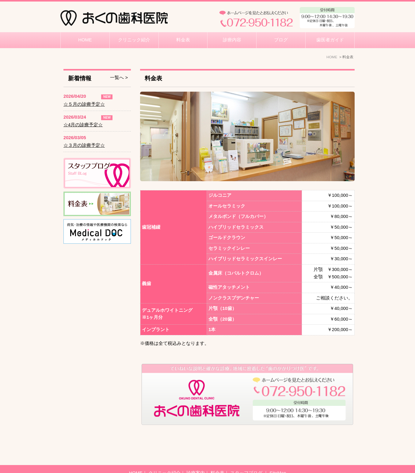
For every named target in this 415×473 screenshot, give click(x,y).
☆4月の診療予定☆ (83, 124)
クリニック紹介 (134, 39)
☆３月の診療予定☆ (84, 145)
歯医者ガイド (330, 39)
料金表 (183, 39)
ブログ (281, 39)
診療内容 (232, 39)
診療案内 (195, 457)
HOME (85, 39)
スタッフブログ (247, 457)
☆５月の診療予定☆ (84, 104)
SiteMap (277, 457)
